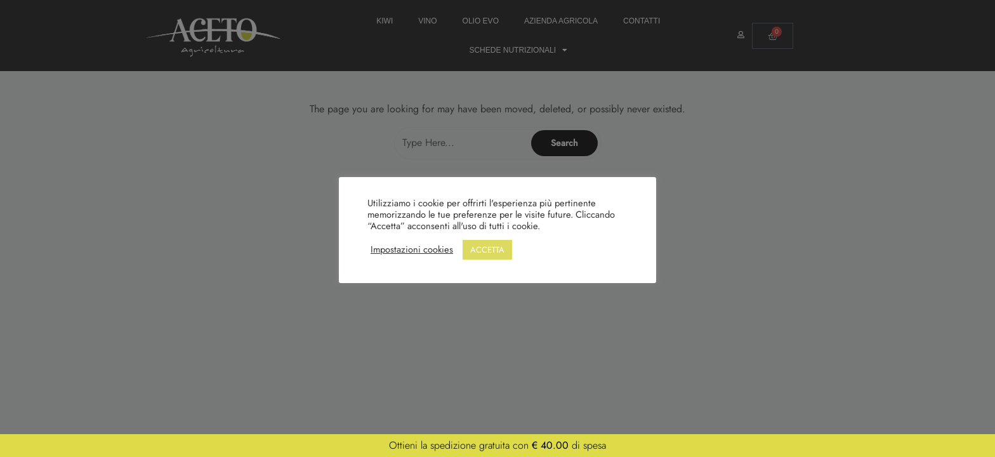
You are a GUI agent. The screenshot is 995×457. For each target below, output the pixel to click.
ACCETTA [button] (487, 250)
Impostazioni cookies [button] (412, 249)
